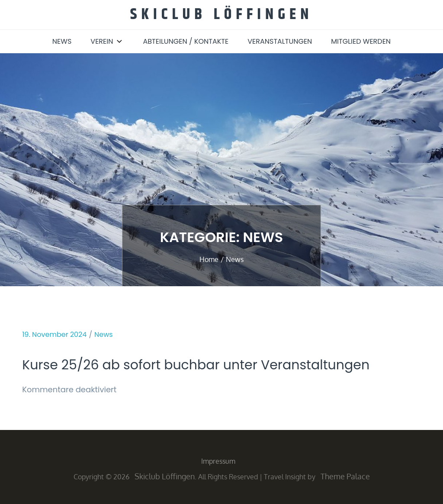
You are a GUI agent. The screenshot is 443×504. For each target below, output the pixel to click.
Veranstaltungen (279, 41)
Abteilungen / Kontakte (185, 41)
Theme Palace (345, 476)
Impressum (218, 461)
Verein (107, 41)
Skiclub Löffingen (221, 14)
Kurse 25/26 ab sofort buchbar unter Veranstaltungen (195, 365)
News (61, 41)
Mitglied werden (361, 41)
